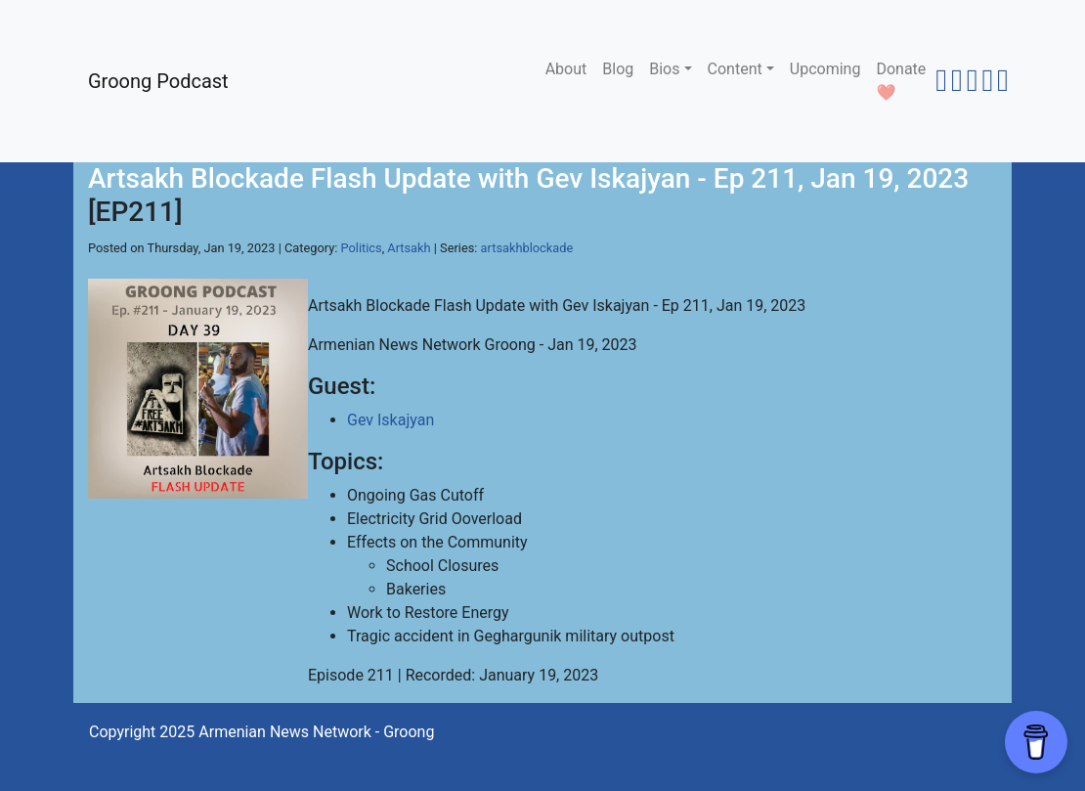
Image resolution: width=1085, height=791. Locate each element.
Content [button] (735, 69)
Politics (361, 248)
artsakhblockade (527, 248)
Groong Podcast (158, 81)
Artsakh (408, 248)
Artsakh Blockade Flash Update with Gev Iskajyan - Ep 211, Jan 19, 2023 (528, 178)
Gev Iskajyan (390, 420)
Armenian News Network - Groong (316, 732)
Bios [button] (664, 69)
